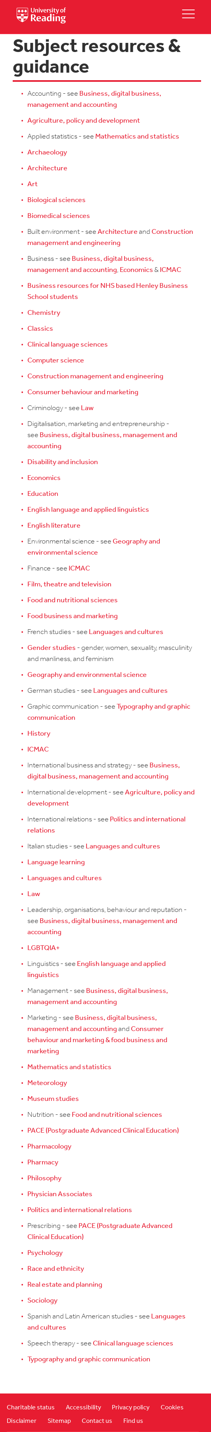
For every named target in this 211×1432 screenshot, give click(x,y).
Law (87, 408)
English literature (54, 526)
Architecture (47, 168)
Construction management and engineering (95, 376)
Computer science (55, 360)
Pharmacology (49, 1147)
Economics (136, 270)
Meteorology (47, 1083)
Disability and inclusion (62, 462)
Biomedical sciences (58, 216)
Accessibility (83, 1408)
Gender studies (51, 648)
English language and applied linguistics (88, 510)
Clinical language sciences (67, 345)
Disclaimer (21, 1421)
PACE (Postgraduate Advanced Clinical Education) (103, 1131)
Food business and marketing (72, 616)
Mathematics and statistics (137, 137)
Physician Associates (59, 1194)
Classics (40, 329)
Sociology (42, 1301)
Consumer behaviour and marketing (82, 392)
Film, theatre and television (69, 584)
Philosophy (44, 1178)
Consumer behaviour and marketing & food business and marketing (97, 1040)
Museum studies (53, 1099)
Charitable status (31, 1408)
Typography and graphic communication (88, 1359)
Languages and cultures (126, 632)
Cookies (172, 1408)
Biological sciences (56, 200)
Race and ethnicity (55, 1269)
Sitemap (59, 1421)
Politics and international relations (79, 1210)
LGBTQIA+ (43, 948)
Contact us (97, 1421)
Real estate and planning (64, 1285)
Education (42, 494)
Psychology (45, 1253)
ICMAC (170, 270)
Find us (133, 1421)
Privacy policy (131, 1408)
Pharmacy (42, 1162)
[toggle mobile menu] (188, 14)
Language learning (56, 862)
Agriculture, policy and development (83, 121)
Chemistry (43, 313)
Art (32, 184)
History (38, 734)
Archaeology (47, 152)
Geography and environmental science (87, 675)
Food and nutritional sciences (72, 600)
